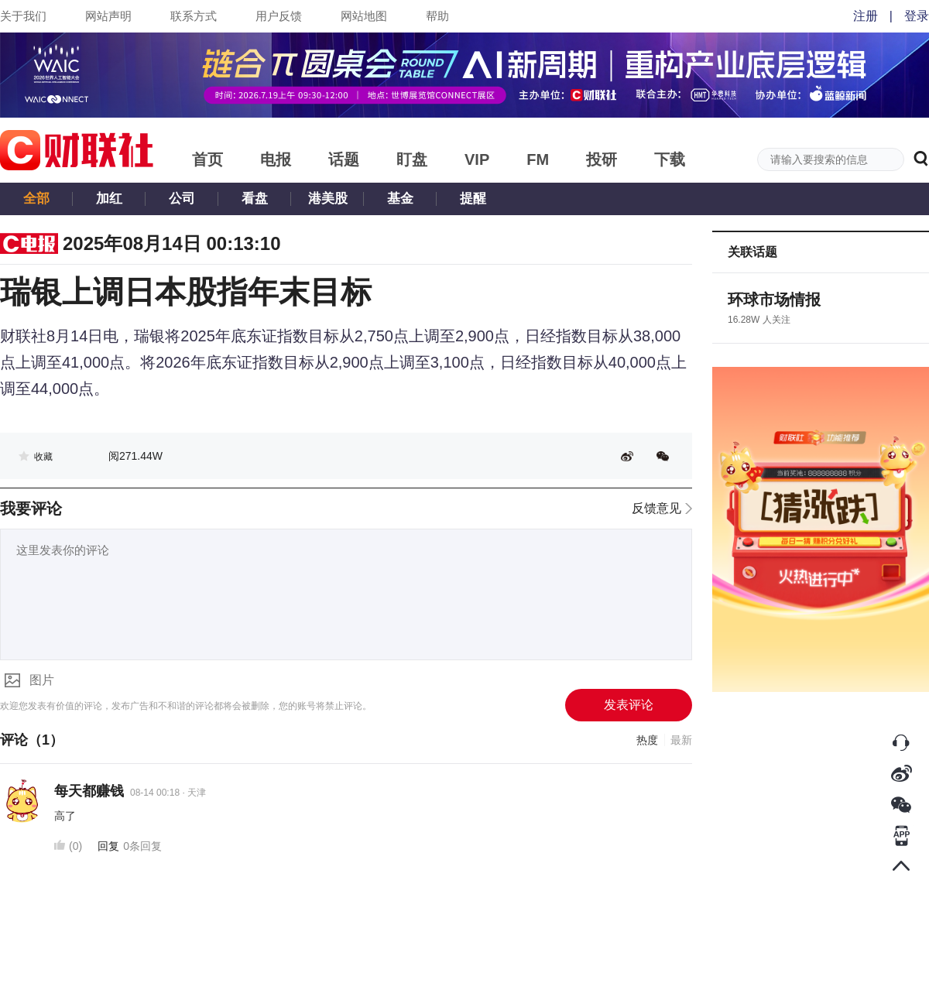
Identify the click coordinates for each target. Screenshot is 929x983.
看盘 (255, 198)
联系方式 (193, 15)
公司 (182, 198)
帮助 (437, 15)
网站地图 (364, 15)
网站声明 (108, 15)
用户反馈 (278, 15)
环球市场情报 (774, 299)
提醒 (473, 198)
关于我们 (23, 15)
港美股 (328, 198)
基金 (400, 198)
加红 (109, 198)
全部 (36, 198)
